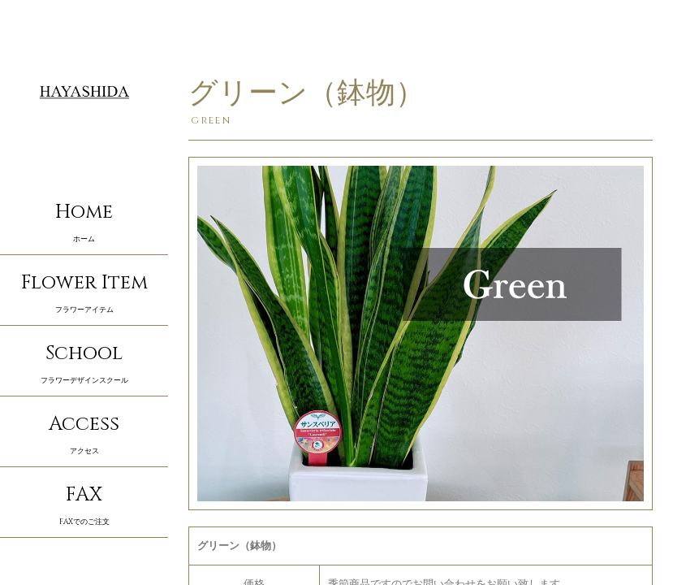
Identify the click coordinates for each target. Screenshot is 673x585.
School (84, 364)
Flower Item (84, 293)
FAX (84, 505)
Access (84, 434)
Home (84, 222)
